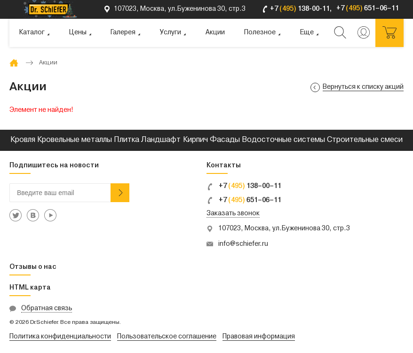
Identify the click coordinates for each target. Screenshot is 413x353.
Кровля (22, 140)
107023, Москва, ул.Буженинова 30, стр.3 (284, 229)
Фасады (225, 140)
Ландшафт (161, 140)
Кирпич (195, 140)
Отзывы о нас (32, 267)
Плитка (126, 140)
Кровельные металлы (74, 140)
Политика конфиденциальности (60, 337)
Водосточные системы (283, 140)
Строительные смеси (365, 140)
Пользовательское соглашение (166, 337)
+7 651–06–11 (243, 200)
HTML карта (30, 288)
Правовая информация (258, 337)
